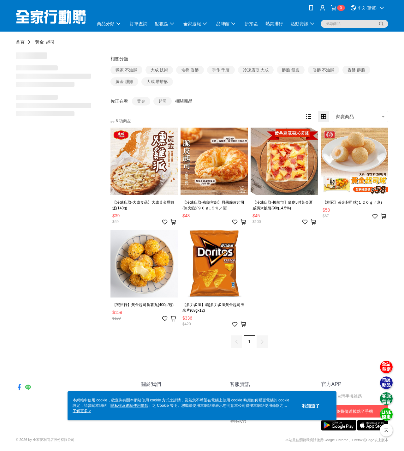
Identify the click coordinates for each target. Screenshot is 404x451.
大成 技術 (159, 70)
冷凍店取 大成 (256, 70)
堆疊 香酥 (190, 70)
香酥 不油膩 (324, 70)
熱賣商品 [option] (345, 116)
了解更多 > (82, 411)
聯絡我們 (238, 420)
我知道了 (311, 405)
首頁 (20, 42)
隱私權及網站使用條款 (129, 405)
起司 (50, 42)
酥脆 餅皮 (291, 70)
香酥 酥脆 (356, 70)
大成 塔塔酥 (157, 81)
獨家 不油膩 (126, 70)
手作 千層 (221, 70)
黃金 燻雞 (124, 81)
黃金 (39, 42)
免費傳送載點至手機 (354, 411)
